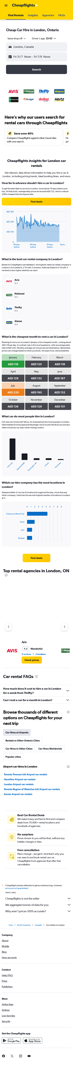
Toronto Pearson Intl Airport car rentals (25, 774)
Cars (11, 926)
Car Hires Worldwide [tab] (50, 748)
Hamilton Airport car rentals (19, 779)
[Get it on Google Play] (11, 1041)
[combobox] (17, 38)
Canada (38, 926)
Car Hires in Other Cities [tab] (18, 748)
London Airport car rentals (18, 784)
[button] (6, 5)
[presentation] (6, 575)
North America (23, 926)
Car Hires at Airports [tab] (16, 732)
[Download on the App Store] (32, 1041)
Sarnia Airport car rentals (18, 794)
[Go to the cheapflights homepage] (25, 5)
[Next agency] (64, 627)
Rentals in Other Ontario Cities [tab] (22, 740)
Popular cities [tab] (13, 756)
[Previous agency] (8, 627)
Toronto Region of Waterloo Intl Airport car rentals (32, 789)
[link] (36, 201)
